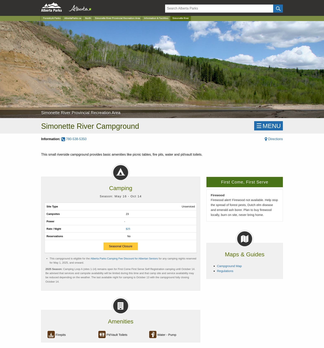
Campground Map (229, 266)
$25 (128, 228)
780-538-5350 (74, 139)
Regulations (225, 271)
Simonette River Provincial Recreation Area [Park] (117, 18)
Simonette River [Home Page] (181, 18)
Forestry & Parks (52, 18)
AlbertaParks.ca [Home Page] (72, 18)
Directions (274, 139)
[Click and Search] (278, 9)
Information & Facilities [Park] (156, 18)
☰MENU (268, 125)
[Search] (219, 9)
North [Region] (88, 18)
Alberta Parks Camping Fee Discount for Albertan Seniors (124, 258)
